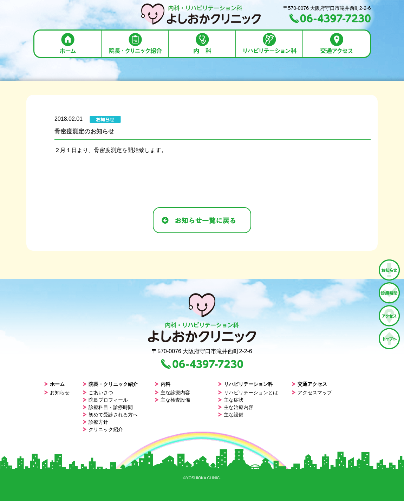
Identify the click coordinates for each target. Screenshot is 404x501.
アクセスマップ (312, 392)
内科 (162, 384)
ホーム (54, 384)
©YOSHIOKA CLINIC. (202, 478)
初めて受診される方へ (110, 414)
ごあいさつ (98, 392)
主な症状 (230, 400)
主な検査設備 (172, 400)
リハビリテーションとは (248, 392)
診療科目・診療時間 (108, 407)
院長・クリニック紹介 (110, 384)
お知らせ (57, 392)
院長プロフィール (105, 400)
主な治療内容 (235, 407)
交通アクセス (309, 384)
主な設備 (230, 414)
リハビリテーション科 (245, 384)
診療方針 (95, 422)
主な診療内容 (172, 392)
